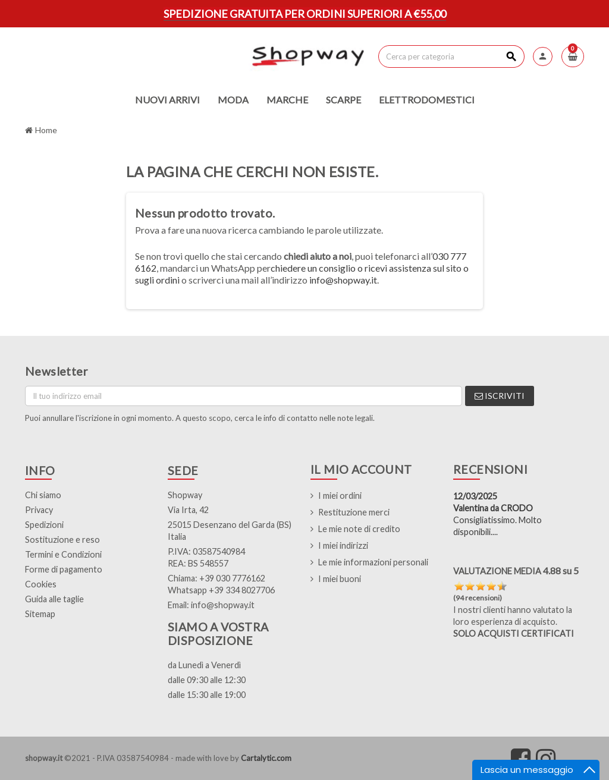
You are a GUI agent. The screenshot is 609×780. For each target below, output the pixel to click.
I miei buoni (339, 579)
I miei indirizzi (343, 545)
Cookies (40, 584)
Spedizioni (44, 525)
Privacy (39, 510)
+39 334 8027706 (242, 590)
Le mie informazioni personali (373, 562)
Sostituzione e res (60, 539)
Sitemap (40, 614)
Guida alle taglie (54, 599)
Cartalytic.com (266, 758)
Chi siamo (43, 495)
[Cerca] (451, 56)
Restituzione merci (354, 512)
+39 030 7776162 (232, 578)
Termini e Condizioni (63, 554)
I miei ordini (340, 495)
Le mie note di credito (359, 529)
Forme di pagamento (63, 569)
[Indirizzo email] (243, 396)
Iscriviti (500, 396)
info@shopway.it (343, 279)
